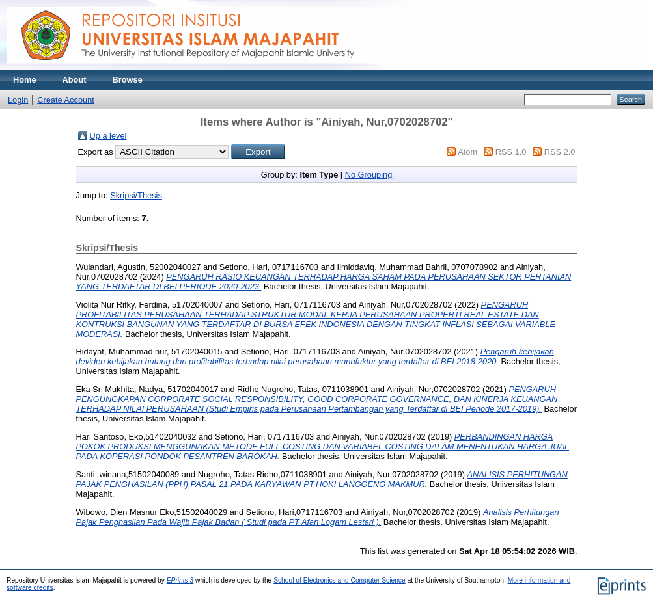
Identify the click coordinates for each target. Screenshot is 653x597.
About (75, 80)
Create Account (65, 100)
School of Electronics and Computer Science (339, 580)
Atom (467, 152)
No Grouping (369, 174)
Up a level (108, 135)
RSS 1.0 (511, 152)
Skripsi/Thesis (136, 195)
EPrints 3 (180, 580)
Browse (128, 80)
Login (18, 100)
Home (24, 80)
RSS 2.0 (560, 152)
